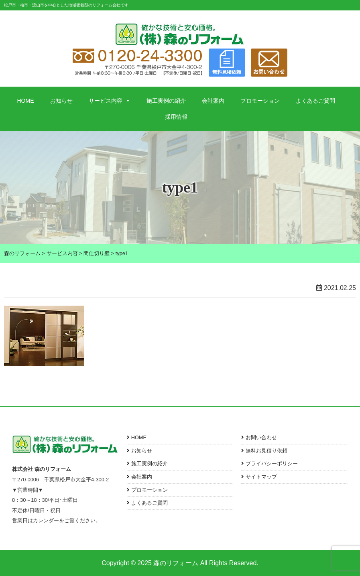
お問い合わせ (261, 437)
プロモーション (260, 100)
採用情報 (176, 117)
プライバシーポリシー (272, 463)
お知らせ (61, 100)
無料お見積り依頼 (266, 451)
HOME (25, 100)
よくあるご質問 (315, 100)
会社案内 (213, 100)
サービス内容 (109, 100)
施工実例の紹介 (166, 100)
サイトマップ (261, 477)
